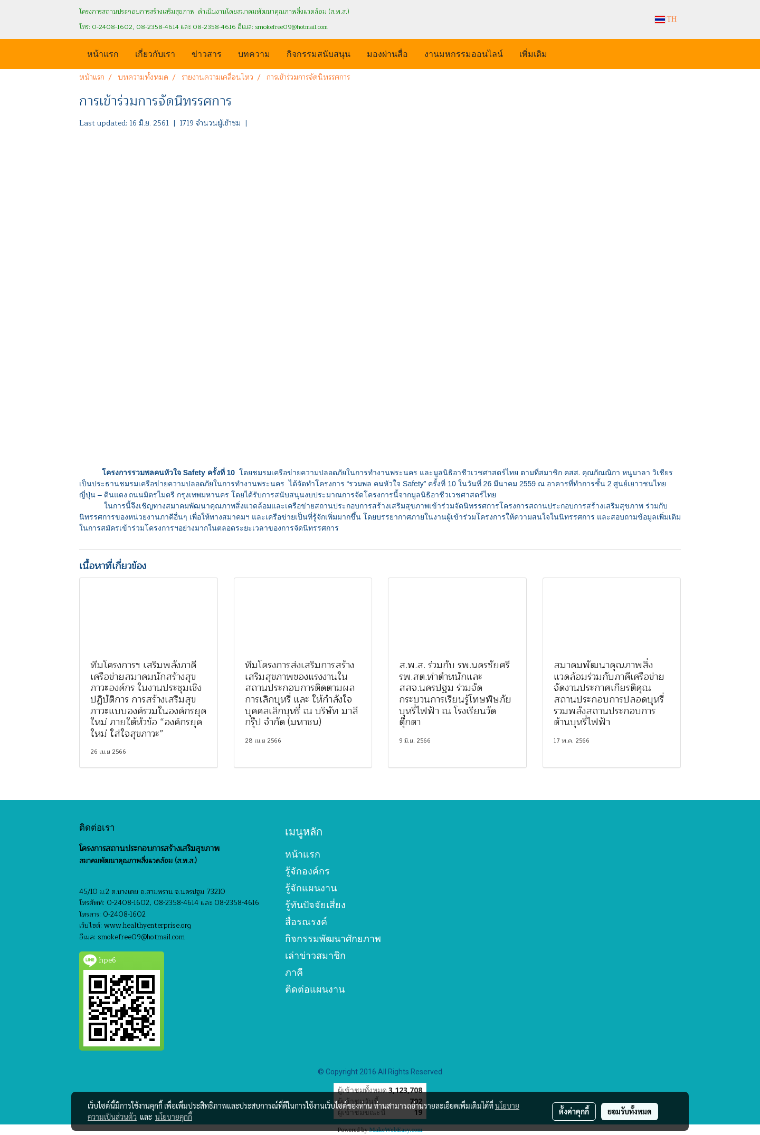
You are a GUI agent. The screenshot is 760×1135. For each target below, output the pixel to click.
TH (666, 19)
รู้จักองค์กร (307, 871)
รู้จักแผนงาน (311, 887)
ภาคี (294, 972)
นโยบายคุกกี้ (173, 1116)
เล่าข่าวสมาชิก (315, 955)
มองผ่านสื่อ (387, 53)
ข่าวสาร (207, 53)
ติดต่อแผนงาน (315, 989)
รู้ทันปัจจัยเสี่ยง (315, 904)
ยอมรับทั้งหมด (629, 1111)
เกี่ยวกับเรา (155, 53)
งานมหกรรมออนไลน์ (463, 53)
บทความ (254, 53)
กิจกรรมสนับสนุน (318, 53)
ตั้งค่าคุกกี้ (574, 1111)
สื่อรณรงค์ (306, 921)
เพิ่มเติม (533, 53)
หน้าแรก (103, 53)
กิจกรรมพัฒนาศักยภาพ (333, 938)
